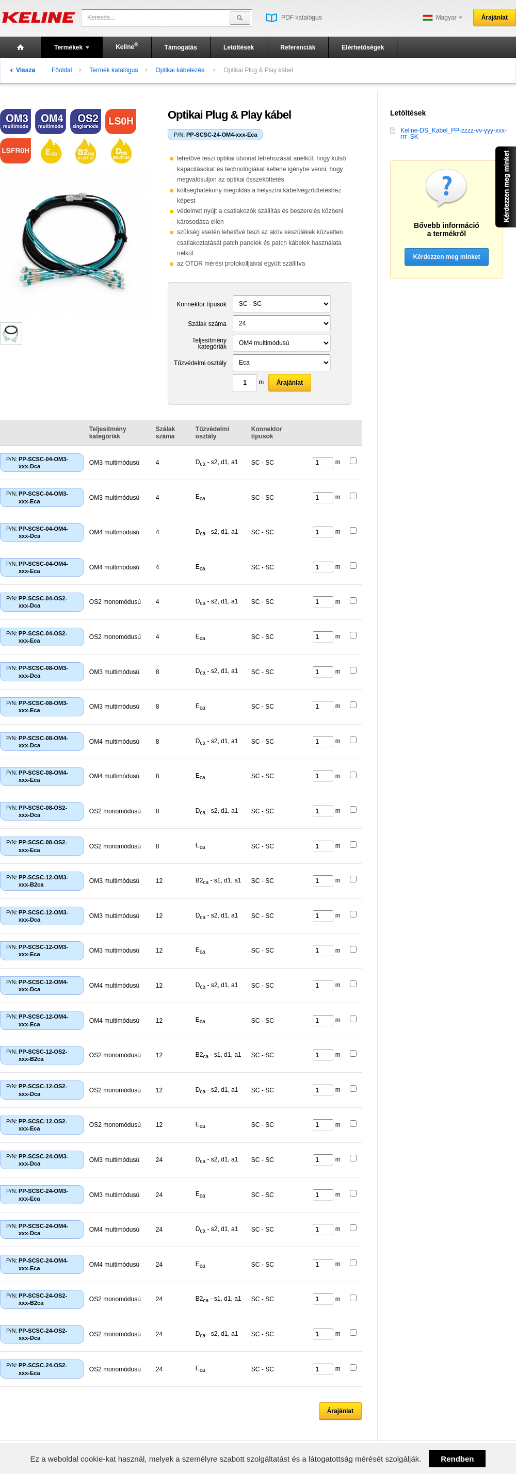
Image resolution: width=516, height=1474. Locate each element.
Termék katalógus (113, 70)
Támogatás (181, 47)
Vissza (22, 70)
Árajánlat (494, 17)
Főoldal (62, 70)
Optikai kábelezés (180, 70)
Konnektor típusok (201, 304)
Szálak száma (207, 323)
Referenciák (297, 47)
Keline (127, 46)
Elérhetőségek (363, 47)
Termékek (71, 47)
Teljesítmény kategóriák (209, 343)
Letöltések (238, 47)
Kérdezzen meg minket (446, 256)
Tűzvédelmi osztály (200, 363)
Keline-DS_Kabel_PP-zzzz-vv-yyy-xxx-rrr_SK (448, 133)
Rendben (457, 1458)
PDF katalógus (294, 17)
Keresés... (101, 17)
